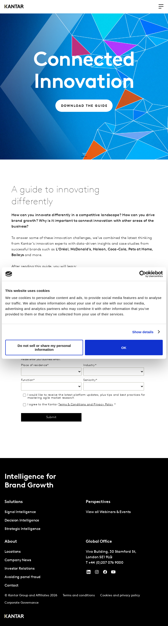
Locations (13, 552)
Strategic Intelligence (23, 529)
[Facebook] (105, 573)
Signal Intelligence (20, 512)
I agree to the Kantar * (69, 405)
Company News (18, 560)
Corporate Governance (22, 603)
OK (124, 347)
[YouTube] (88, 573)
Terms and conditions (79, 595)
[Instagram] (97, 573)
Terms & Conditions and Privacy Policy (85, 404)
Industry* (89, 365)
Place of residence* (35, 365)
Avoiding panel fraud (23, 577)
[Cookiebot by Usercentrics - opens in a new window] (143, 273)
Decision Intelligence (22, 520)
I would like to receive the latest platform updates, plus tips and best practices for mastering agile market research (83, 396)
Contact (11, 585)
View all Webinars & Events (108, 512)
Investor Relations (20, 569)
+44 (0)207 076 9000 (106, 563)
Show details (143, 332)
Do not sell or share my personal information (44, 347)
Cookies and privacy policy (120, 595)
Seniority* (90, 380)
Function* (28, 380)
